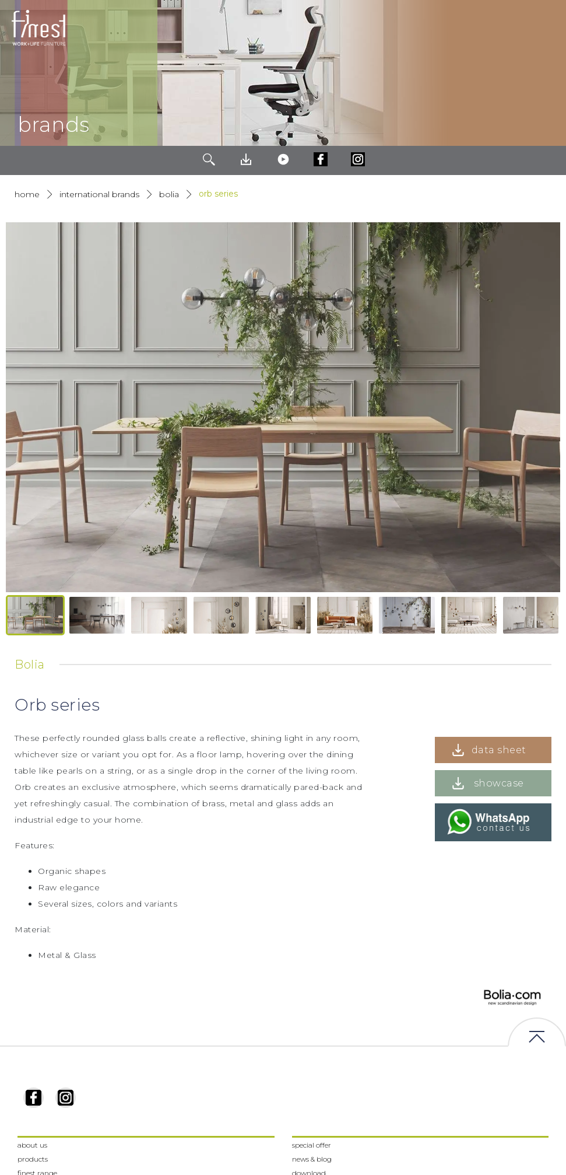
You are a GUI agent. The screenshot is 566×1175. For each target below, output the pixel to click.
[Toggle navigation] (548, 28)
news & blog (312, 1159)
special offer (311, 1145)
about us (32, 1145)
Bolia (169, 194)
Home (27, 194)
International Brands (99, 194)
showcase (499, 783)
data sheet (499, 750)
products (32, 1159)
